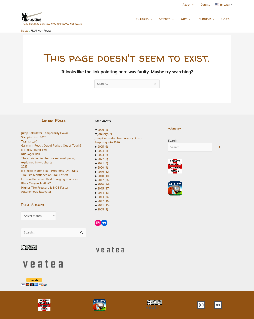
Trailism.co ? (29, 141)
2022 (103, 159)
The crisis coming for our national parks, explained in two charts (48, 160)
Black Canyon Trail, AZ (36, 183)
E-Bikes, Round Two (34, 150)
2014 (104, 193)
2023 (103, 155)
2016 (104, 184)
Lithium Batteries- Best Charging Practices (49, 179)
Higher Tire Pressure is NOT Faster (44, 187)
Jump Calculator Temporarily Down (44, 133)
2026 (103, 130)
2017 (104, 180)
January (105, 134)
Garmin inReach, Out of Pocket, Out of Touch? (51, 145)
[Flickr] (218, 305)
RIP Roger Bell (30, 154)
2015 (104, 188)
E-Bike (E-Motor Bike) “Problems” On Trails (49, 171)
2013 (104, 197)
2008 (103, 209)
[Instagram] (201, 305)
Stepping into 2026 (33, 137)
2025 (24, 166)
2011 (104, 205)
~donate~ (174, 128)
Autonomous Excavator (36, 192)
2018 (104, 176)
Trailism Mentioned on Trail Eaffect (44, 175)
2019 (104, 172)
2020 (103, 167)
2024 (103, 151)
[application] (194, 4)
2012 (104, 201)
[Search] (220, 147)
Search (172, 141)
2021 (103, 163)
